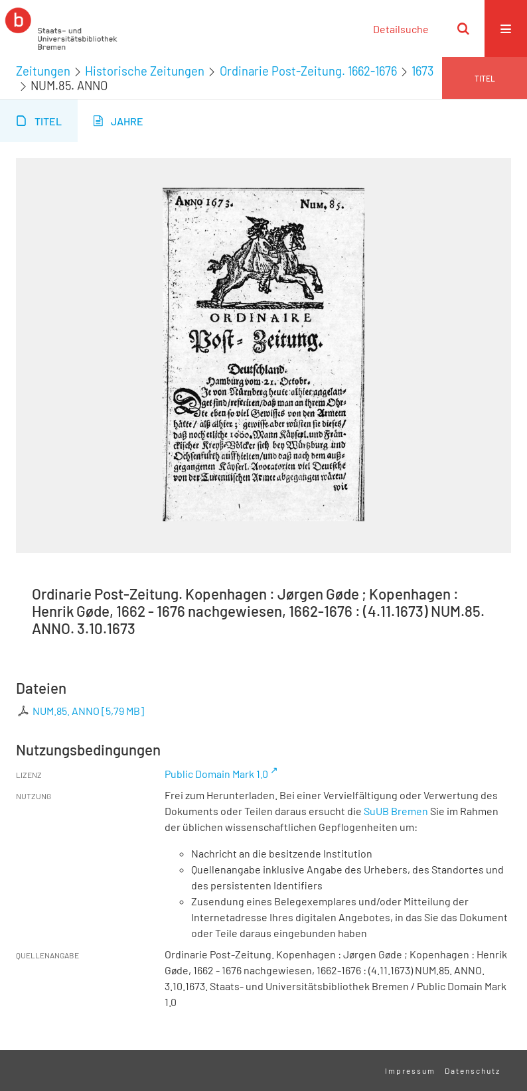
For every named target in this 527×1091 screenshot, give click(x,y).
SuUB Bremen (396, 810)
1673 (422, 71)
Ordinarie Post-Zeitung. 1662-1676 (308, 71)
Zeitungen (43, 71)
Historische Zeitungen (144, 71)
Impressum (410, 1070)
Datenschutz (472, 1070)
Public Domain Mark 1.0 (216, 773)
